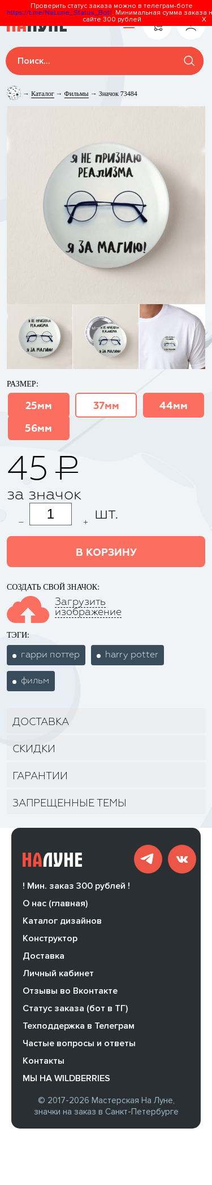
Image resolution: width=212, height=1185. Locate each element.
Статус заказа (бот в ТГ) (75, 1011)
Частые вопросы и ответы (79, 1046)
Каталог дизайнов (62, 924)
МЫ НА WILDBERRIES (66, 1081)
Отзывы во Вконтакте (70, 994)
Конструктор (50, 941)
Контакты (43, 1064)
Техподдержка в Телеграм (79, 1029)
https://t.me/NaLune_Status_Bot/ (59, 12)
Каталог (42, 94)
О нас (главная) (55, 906)
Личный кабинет (58, 976)
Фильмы (76, 94)
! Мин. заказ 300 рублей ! (76, 889)
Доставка (43, 959)
